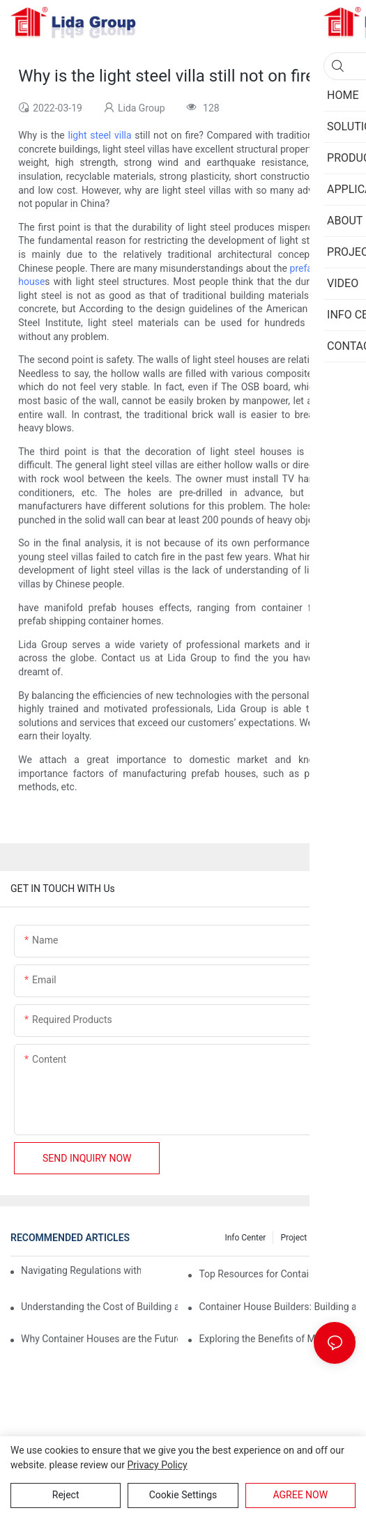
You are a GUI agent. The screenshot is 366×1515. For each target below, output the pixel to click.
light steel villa (100, 135)
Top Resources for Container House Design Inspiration (277, 1273)
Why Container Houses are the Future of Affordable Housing (99, 1338)
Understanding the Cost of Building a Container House (99, 1306)
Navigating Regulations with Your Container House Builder (81, 1270)
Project (293, 1238)
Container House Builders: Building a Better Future (277, 1306)
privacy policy (158, 1464)
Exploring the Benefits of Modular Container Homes (277, 1338)
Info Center (245, 1238)
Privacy (335, 1238)
